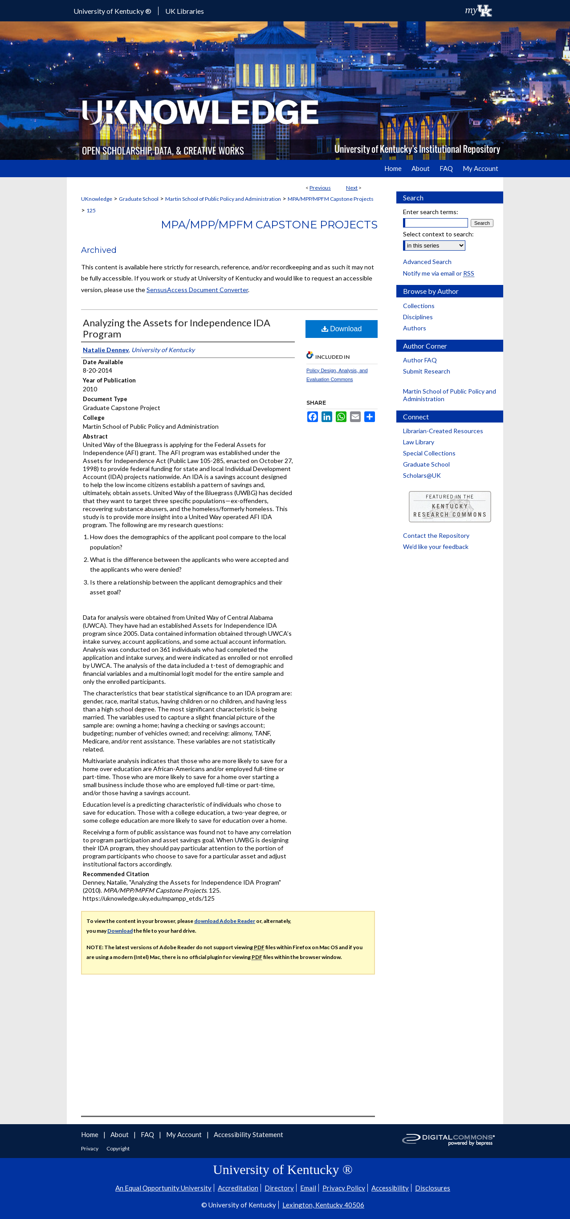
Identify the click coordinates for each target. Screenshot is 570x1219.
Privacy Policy (343, 1188)
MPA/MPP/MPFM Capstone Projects (331, 198)
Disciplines (418, 317)
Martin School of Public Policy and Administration (223, 198)
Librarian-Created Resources (443, 431)
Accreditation (238, 1188)
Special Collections (429, 453)
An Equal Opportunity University (163, 1188)
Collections (419, 305)
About (120, 1134)
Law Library (418, 442)
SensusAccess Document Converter (197, 289)
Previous (320, 187)
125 (91, 210)
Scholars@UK (422, 475)
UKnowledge (96, 198)
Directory (279, 1188)
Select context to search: (438, 234)
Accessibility (390, 1188)
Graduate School (139, 198)
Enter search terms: (430, 211)
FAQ (148, 1134)
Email (308, 1188)
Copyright (118, 1148)
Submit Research (426, 371)
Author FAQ (420, 360)
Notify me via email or (438, 273)
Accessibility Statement (248, 1134)
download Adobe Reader (224, 921)
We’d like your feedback (435, 546)
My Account (184, 1134)
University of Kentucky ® (112, 11)
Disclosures (432, 1188)
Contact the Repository (436, 535)
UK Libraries (184, 11)
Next (352, 187)
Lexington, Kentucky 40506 (323, 1205)
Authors (414, 328)
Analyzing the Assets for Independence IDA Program (176, 328)
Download (342, 329)
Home (90, 1134)
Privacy (90, 1148)
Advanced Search (427, 261)
